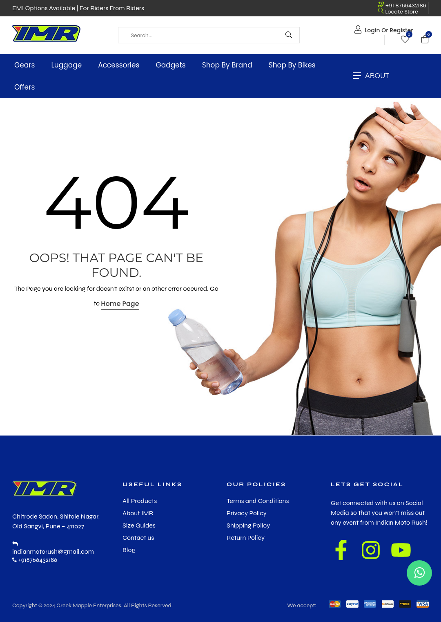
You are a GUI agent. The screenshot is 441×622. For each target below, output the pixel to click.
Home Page (120, 303)
